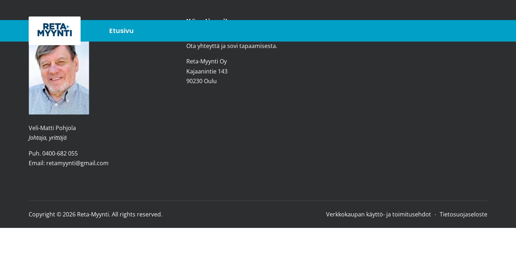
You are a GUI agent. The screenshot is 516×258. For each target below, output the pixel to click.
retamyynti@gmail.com (77, 163)
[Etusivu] (124, 31)
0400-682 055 (60, 153)
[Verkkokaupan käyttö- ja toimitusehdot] (378, 214)
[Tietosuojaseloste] (461, 214)
